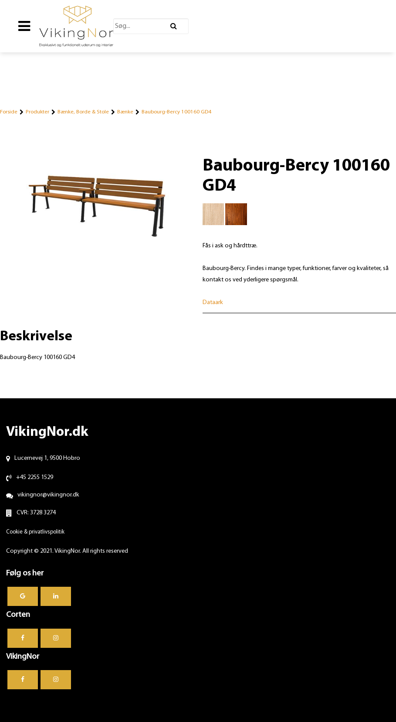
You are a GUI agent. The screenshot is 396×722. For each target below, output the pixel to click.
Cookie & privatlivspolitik (35, 532)
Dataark (213, 302)
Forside (8, 112)
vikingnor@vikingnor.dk (48, 495)
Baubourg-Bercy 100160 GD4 (176, 112)
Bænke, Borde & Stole (83, 112)
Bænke (125, 112)
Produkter (37, 112)
